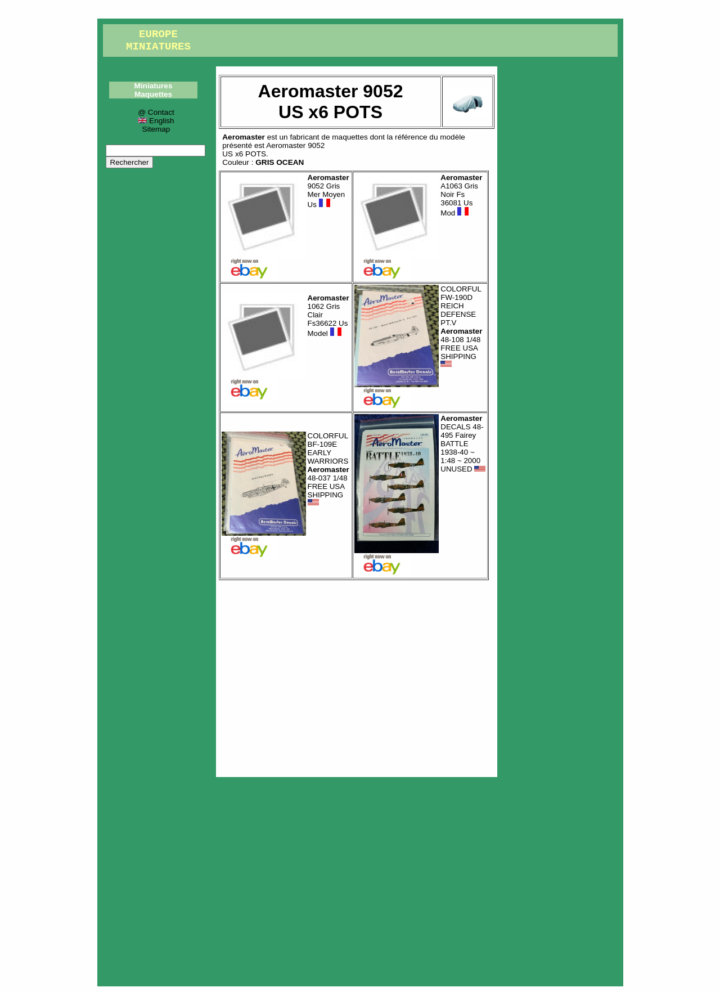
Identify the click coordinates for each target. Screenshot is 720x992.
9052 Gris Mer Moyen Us (328, 191)
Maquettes (153, 94)
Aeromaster (243, 137)
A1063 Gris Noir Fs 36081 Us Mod (461, 195)
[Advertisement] (356, 676)
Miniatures (153, 86)
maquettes (349, 137)
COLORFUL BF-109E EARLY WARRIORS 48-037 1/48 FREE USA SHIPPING (328, 469)
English (156, 120)
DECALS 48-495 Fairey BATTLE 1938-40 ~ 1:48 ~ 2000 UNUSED (462, 443)
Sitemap (156, 129)
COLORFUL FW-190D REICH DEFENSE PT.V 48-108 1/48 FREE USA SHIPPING (461, 327)
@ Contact (156, 112)
